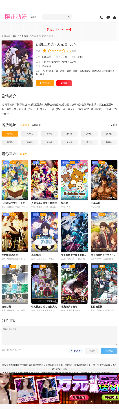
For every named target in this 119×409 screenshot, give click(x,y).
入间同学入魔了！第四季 (44, 203)
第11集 (89, 142)
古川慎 (73, 61)
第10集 (69, 142)
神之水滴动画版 (10, 255)
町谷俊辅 (46, 66)
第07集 (10, 142)
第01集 (10, 134)
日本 (64, 57)
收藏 (64, 83)
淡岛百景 (6, 306)
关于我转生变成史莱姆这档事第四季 (79, 255)
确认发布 (109, 351)
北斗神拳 (95, 203)
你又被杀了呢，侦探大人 (44, 306)
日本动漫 (46, 57)
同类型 (23, 154)
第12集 (109, 142)
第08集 (30, 142)
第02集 (30, 134)
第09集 (49, 142)
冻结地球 (36, 255)
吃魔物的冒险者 (69, 306)
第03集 (49, 134)
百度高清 (24, 125)
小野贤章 (46, 61)
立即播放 (45, 83)
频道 (34, 17)
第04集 (69, 134)
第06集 (109, 134)
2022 (80, 57)
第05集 (89, 134)
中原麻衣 (65, 61)
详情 (42, 74)
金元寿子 (55, 61)
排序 (113, 125)
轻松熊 (64, 203)
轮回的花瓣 (96, 306)
